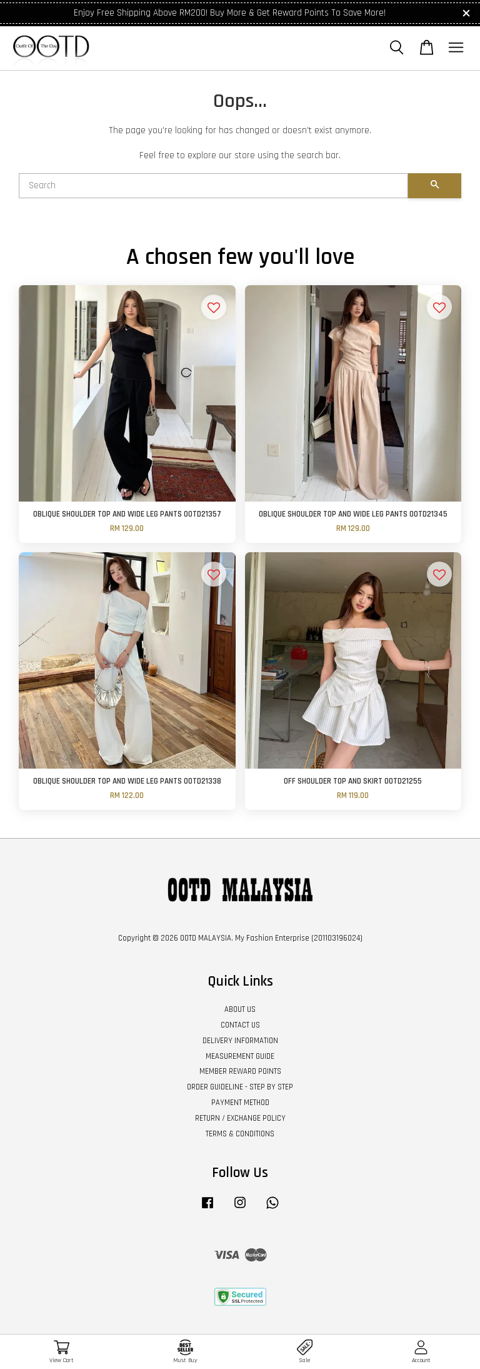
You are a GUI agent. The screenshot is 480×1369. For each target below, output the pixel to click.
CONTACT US (240, 1025)
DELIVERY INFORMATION (240, 1041)
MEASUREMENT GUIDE (240, 1056)
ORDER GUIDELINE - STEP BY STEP (240, 1087)
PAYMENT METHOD (240, 1103)
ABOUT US (240, 1009)
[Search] (213, 185)
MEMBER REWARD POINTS (240, 1071)
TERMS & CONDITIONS (240, 1134)
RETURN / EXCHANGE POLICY (240, 1118)
